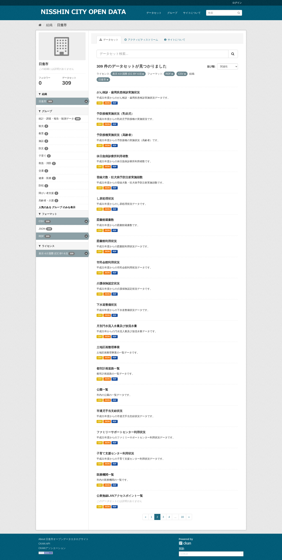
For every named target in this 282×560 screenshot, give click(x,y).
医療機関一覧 (105, 474)
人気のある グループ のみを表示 (57, 207)
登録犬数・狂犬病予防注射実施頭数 (120, 177)
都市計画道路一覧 (108, 368)
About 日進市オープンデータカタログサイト (63, 539)
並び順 (211, 66)
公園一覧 (102, 389)
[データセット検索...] (162, 54)
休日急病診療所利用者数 (112, 156)
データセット (154, 12)
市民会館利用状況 (108, 262)
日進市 (62, 25)
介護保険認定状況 (108, 283)
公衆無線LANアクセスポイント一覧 (120, 495)
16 (182, 516)
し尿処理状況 (105, 198)
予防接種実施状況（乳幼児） (115, 113)
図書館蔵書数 (105, 219)
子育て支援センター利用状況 (115, 453)
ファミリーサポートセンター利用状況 (121, 432)
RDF (115, 103)
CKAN (185, 543)
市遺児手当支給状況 (109, 410)
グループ (172, 12)
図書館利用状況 (107, 241)
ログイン (237, 2)
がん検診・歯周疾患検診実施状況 (118, 92)
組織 (49, 25)
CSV (100, 103)
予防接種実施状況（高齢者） (115, 134)
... (175, 516)
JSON (107, 103)
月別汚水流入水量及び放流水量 (117, 325)
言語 (181, 548)
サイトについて (192, 12)
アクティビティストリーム (141, 39)
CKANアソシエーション (52, 548)
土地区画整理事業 (108, 347)
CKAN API (44, 543)
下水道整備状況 (107, 304)
